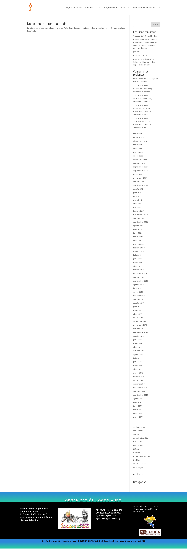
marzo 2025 (138, 152)
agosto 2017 (138, 303)
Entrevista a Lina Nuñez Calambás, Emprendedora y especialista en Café (145, 62)
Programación (111, 8)
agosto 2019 (138, 251)
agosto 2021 (138, 189)
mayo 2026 (138, 134)
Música (136, 449)
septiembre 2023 (140, 170)
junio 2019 (137, 259)
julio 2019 (137, 255)
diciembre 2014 (139, 384)
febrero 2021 (138, 211)
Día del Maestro (140, 82)
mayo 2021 (137, 200)
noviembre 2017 (140, 296)
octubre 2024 (139, 163)
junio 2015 (137, 362)
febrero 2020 (139, 248)
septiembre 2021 (140, 185)
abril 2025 (137, 148)
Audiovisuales (139, 427)
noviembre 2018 (140, 273)
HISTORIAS (138, 442)
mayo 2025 (138, 145)
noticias (136, 453)
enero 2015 (138, 380)
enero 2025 (138, 156)
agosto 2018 (138, 285)
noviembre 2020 (140, 215)
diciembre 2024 (140, 160)
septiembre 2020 (140, 222)
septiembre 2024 (140, 167)
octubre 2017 (139, 299)
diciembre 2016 (139, 321)
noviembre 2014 (140, 388)
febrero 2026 (139, 137)
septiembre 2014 (140, 395)
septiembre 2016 (140, 332)
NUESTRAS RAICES (141, 456)
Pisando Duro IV (140, 55)
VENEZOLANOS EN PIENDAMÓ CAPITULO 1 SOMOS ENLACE (143, 111)
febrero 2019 (138, 270)
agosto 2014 (138, 399)
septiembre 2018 (140, 281)
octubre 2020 (139, 218)
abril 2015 (137, 369)
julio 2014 (137, 402)
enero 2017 (138, 318)
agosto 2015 (138, 354)
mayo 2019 (137, 262)
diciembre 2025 (140, 141)
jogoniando (138, 445)
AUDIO (124, 8)
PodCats (136, 460)
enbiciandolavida (140, 438)
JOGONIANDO (91, 8)
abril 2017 (137, 314)
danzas (136, 434)
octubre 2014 (139, 391)
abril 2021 (137, 204)
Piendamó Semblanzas (143, 8)
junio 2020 (138, 233)
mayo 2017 (137, 310)
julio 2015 (137, 358)
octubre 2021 (139, 181)
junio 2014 (137, 406)
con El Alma (138, 431)
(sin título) (137, 52)
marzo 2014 (138, 417)
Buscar (155, 24)
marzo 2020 (138, 244)
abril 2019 (137, 266)
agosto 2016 (138, 336)
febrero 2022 (139, 174)
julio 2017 (137, 307)
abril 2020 (137, 240)
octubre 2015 (138, 351)
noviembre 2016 (140, 325)
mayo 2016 (137, 343)
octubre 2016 (139, 329)
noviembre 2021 (140, 178)
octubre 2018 (139, 277)
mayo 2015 (137, 365)
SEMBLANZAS (139, 464)
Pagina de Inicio (73, 8)
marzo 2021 (138, 207)
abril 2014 (137, 413)
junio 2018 (137, 288)
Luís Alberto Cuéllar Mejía (144, 79)
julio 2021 (137, 193)
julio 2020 (137, 229)
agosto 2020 (138, 226)
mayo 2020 (138, 237)
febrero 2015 (138, 377)
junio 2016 (137, 340)
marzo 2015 (138, 373)
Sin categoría (138, 467)
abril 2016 (137, 347)
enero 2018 (138, 292)
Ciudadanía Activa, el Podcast (145, 36)
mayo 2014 (137, 410)
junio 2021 (137, 196)
